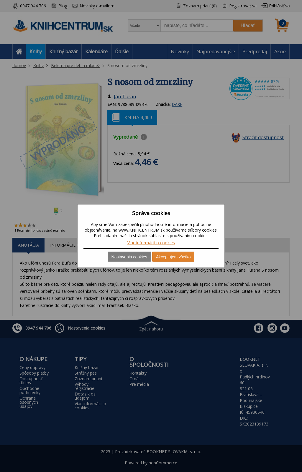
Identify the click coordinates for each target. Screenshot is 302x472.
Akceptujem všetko (173, 257)
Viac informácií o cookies (151, 242)
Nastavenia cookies (129, 257)
